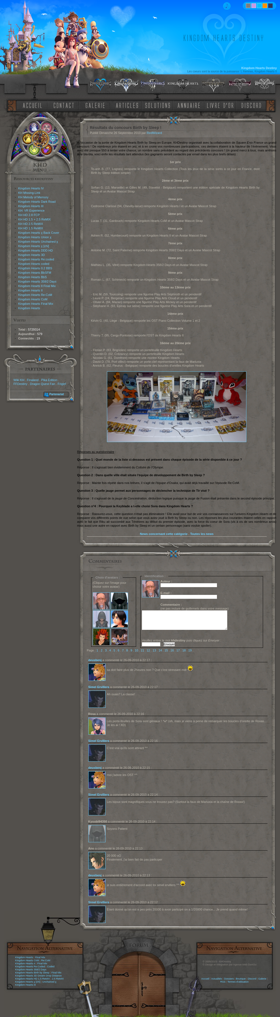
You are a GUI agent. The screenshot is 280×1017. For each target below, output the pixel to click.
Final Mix (40, 957)
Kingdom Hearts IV (31, 188)
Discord (252, 978)
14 (160, 650)
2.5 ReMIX (58, 978)
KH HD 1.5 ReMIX (30, 228)
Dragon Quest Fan (42, 384)
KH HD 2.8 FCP (29, 215)
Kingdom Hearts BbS (32, 277)
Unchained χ (49, 981)
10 (136, 650)
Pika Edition (49, 380)
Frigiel (62, 384)
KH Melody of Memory (33, 197)
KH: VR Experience (31, 210)
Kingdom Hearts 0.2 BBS (35, 268)
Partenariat (56, 394)
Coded (50, 966)
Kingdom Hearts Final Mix (35, 303)
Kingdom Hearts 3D (31, 255)
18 (184, 650)
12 (148, 650)
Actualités (216, 978)
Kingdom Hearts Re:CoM (35, 294)
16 (172, 650)
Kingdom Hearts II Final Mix (37, 286)
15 (166, 650)
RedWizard (154, 133)
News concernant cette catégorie (164, 534)
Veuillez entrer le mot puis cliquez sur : (181, 640)
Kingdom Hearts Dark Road (37, 201)
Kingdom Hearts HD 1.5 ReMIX (32, 978)
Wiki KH (19, 380)
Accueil (205, 978)
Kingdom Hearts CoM (33, 299)
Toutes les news (201, 534)
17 (178, 650)
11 (142, 650)
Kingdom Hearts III (31, 206)
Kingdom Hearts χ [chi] (33, 246)
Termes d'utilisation (238, 981)
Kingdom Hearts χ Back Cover (38, 232)
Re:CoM (45, 960)
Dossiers (229, 978)
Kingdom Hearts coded (33, 263)
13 (154, 650)
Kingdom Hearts (29, 308)
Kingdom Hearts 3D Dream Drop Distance (38, 975)
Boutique (241, 978)
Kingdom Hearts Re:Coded (30, 966)
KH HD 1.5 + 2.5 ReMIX (34, 219)
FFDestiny (21, 384)
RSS (223, 981)
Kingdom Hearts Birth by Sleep (32, 972)
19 (190, 650)
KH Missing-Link (29, 192)
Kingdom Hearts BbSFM (34, 272)
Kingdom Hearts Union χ (35, 237)
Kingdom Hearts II (30, 290)
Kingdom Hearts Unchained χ (38, 241)
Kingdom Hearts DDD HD (35, 250)
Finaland (33, 380)
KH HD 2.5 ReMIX (30, 223)
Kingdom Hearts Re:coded (36, 259)
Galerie (262, 978)
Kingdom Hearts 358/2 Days (37, 281)
